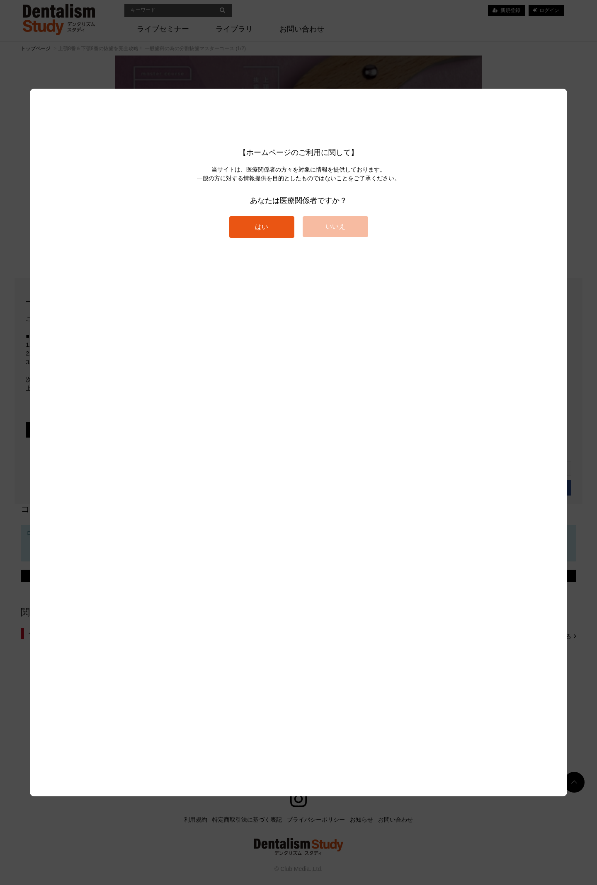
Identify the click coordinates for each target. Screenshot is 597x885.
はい (261, 226)
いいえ (335, 226)
